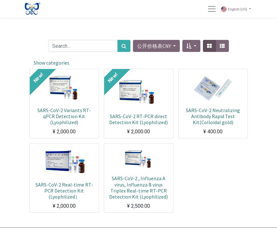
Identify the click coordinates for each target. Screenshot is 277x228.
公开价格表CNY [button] (154, 46)
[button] (191, 46)
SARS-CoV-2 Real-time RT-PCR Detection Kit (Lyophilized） (64, 190)
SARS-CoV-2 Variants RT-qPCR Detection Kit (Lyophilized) (64, 116)
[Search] (123, 46)
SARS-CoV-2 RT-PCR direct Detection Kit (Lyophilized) (138, 119)
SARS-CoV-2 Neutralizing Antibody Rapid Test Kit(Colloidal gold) (213, 116)
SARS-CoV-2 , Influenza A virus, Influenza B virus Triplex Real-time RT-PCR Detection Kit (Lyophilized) (138, 187)
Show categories (51, 63)
